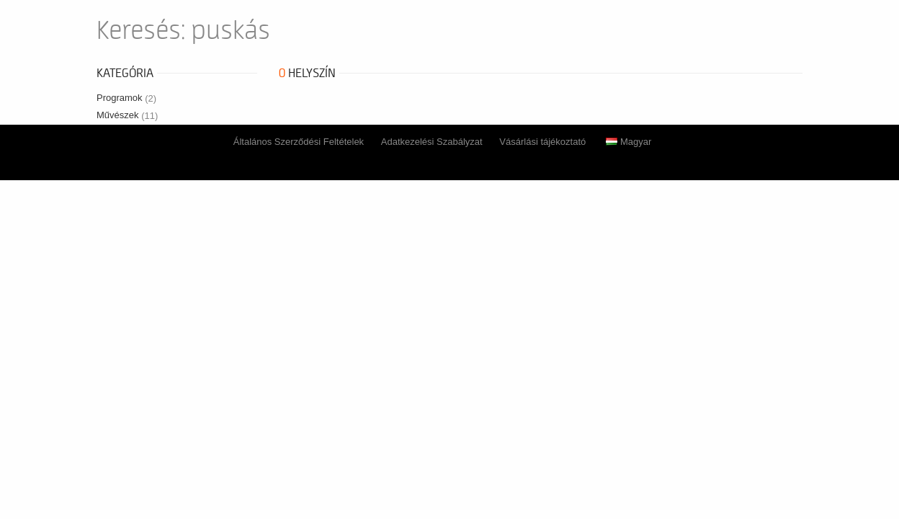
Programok (126, 97)
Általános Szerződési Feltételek (298, 141)
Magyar (628, 141)
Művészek (127, 115)
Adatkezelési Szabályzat (432, 141)
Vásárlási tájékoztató (542, 141)
